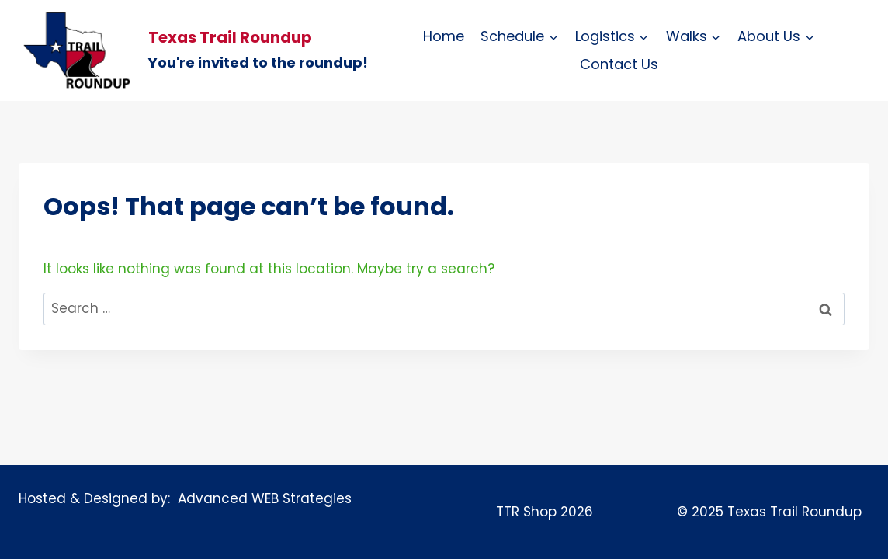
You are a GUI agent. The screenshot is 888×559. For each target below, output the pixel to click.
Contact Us (619, 64)
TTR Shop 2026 (544, 511)
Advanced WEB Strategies (261, 498)
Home (443, 36)
